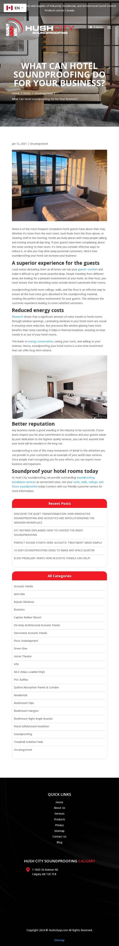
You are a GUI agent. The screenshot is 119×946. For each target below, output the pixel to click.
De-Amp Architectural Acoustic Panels (37, 625)
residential (20, 695)
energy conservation (40, 341)
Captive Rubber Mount (27, 617)
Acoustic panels (23, 586)
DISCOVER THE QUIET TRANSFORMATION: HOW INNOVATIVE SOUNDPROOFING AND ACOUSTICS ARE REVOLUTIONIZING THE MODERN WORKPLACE (54, 518)
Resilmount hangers (26, 711)
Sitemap (59, 831)
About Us (59, 808)
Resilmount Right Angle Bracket (33, 718)
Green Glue (20, 648)
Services (59, 813)
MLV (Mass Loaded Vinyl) (29, 672)
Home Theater (23, 656)
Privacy (59, 825)
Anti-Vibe (19, 594)
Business (19, 609)
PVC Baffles (21, 679)
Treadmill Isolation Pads (28, 742)
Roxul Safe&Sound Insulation (31, 726)
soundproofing (23, 734)
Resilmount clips (24, 703)
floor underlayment (26, 641)
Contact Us (59, 836)
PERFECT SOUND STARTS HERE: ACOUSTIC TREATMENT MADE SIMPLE (58, 542)
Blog (59, 842)
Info (16, 664)
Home (59, 802)
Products (59, 819)
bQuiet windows (24, 602)
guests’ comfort (88, 269)
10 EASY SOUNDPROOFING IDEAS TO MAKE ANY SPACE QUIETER (54, 550)
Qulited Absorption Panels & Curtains (36, 687)
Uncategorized (39, 143)
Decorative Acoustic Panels (30, 633)
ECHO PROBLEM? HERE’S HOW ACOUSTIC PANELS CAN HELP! (52, 558)
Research (17, 316)
